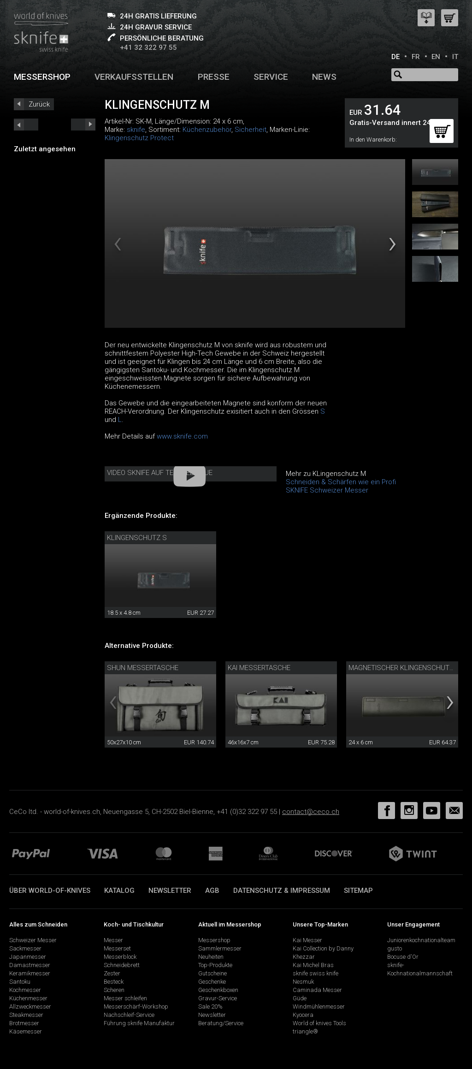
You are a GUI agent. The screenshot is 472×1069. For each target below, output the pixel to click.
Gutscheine (212, 973)
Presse (214, 76)
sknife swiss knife (315, 973)
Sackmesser (25, 948)
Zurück (39, 104)
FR (416, 57)
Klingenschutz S (137, 538)
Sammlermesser (220, 948)
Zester (112, 973)
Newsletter (169, 890)
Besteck (114, 981)
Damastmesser (29, 965)
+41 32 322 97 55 (148, 47)
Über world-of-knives (49, 890)
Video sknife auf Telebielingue (159, 473)
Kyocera (303, 1014)
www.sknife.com (182, 436)
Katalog (119, 890)
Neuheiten (211, 956)
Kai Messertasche (259, 668)
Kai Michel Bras (313, 965)
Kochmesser (25, 989)
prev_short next (83, 125)
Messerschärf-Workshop (136, 1006)
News (324, 76)
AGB (212, 890)
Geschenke (212, 981)
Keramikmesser (29, 973)
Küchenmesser (28, 998)
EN (435, 57)
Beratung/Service (220, 1023)
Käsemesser (25, 1031)
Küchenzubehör (207, 129)
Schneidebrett (122, 965)
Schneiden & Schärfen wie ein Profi (341, 482)
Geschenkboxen (218, 989)
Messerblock (120, 956)
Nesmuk (303, 981)
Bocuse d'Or (403, 956)
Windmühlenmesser (319, 1006)
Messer (113, 940)
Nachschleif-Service (129, 1014)
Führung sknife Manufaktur (139, 1023)
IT (455, 57)
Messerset (117, 948)
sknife (136, 129)
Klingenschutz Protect (139, 138)
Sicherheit (250, 129)
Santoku (19, 981)
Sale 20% (210, 1006)
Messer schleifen (125, 998)
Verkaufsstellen (133, 76)
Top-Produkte (215, 965)
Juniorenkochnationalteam (421, 940)
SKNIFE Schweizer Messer (327, 490)
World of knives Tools (319, 1023)
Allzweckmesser (30, 1006)
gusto (394, 948)
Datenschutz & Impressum (281, 890)
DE (395, 57)
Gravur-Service (217, 998)
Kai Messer (307, 940)
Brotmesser (24, 1023)
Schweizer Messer (33, 940)
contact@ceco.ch (310, 812)
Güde (300, 998)
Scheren (114, 989)
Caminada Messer (317, 989)
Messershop (42, 76)
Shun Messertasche (142, 668)
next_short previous (26, 125)
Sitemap (358, 890)
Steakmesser (26, 1014)
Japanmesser (27, 956)
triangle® (305, 1031)
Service (271, 76)
